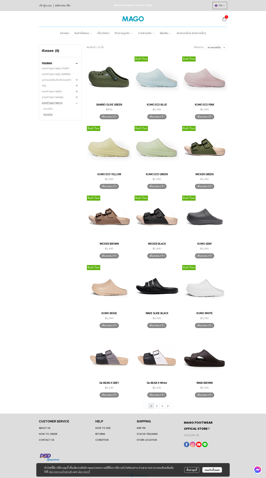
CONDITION (102, 440)
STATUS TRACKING (147, 434)
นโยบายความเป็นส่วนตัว (61, 471)
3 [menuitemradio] (162, 405)
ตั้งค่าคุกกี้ (191, 469)
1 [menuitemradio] (151, 405)
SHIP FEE (141, 428)
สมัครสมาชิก (63, 5)
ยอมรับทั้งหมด (212, 469)
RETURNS (100, 434)
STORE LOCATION (147, 440)
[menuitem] (168, 406)
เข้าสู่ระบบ (45, 5)
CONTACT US (46, 440)
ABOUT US (44, 428)
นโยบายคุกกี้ (84, 471)
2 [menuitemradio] (156, 405)
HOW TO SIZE (103, 428)
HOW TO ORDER (48, 434)
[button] (220, 5)
